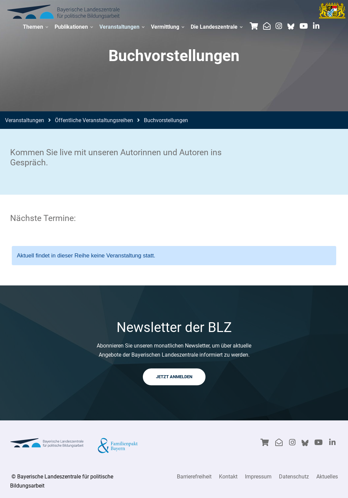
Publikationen (74, 27)
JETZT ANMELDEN (174, 376)
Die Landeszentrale (216, 27)
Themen (35, 27)
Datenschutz (294, 476)
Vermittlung (167, 27)
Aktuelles (327, 476)
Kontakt (228, 476)
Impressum (258, 476)
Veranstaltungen (121, 27)
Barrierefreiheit (194, 476)
